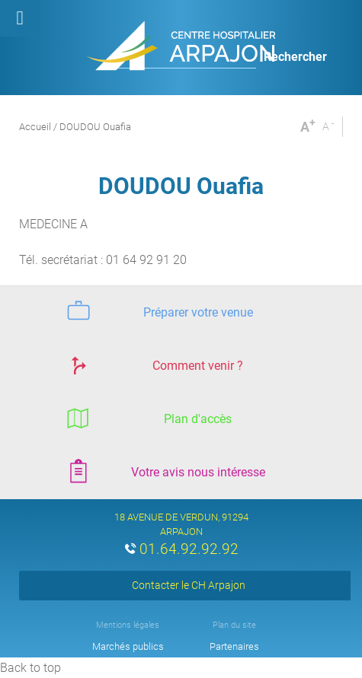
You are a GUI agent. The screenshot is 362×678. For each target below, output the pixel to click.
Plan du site (234, 625)
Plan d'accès (147, 417)
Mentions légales (127, 625)
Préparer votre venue (157, 311)
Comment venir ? (152, 364)
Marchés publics (128, 646)
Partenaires (234, 646)
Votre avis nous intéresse (163, 470)
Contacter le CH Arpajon (188, 585)
